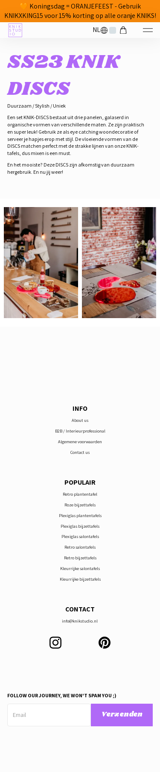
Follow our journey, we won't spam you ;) (61, 695)
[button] (100, 29)
